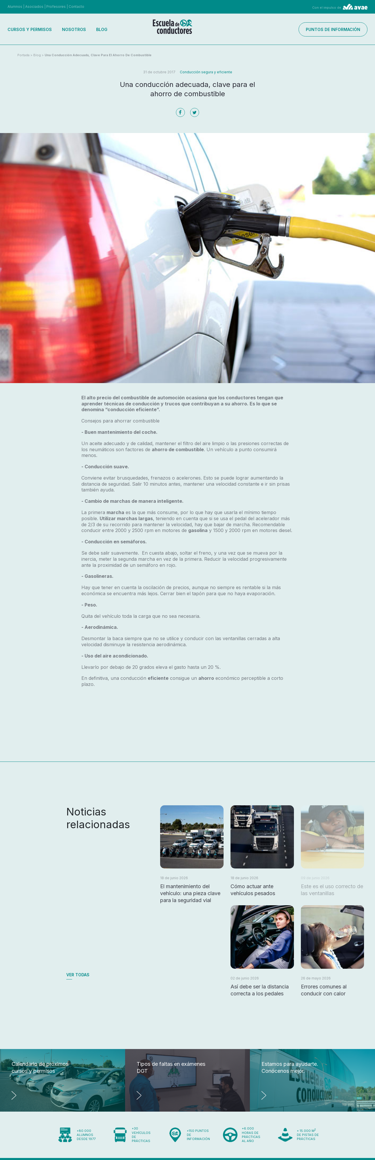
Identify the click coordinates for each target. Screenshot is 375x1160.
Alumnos (15, 6)
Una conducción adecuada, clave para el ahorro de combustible (98, 55)
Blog (101, 29)
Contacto (76, 6)
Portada (23, 55)
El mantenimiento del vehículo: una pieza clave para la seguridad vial (190, 893)
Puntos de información (333, 29)
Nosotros (74, 29)
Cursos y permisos (30, 29)
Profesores (56, 6)
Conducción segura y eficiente (206, 72)
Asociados (34, 6)
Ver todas (77, 974)
